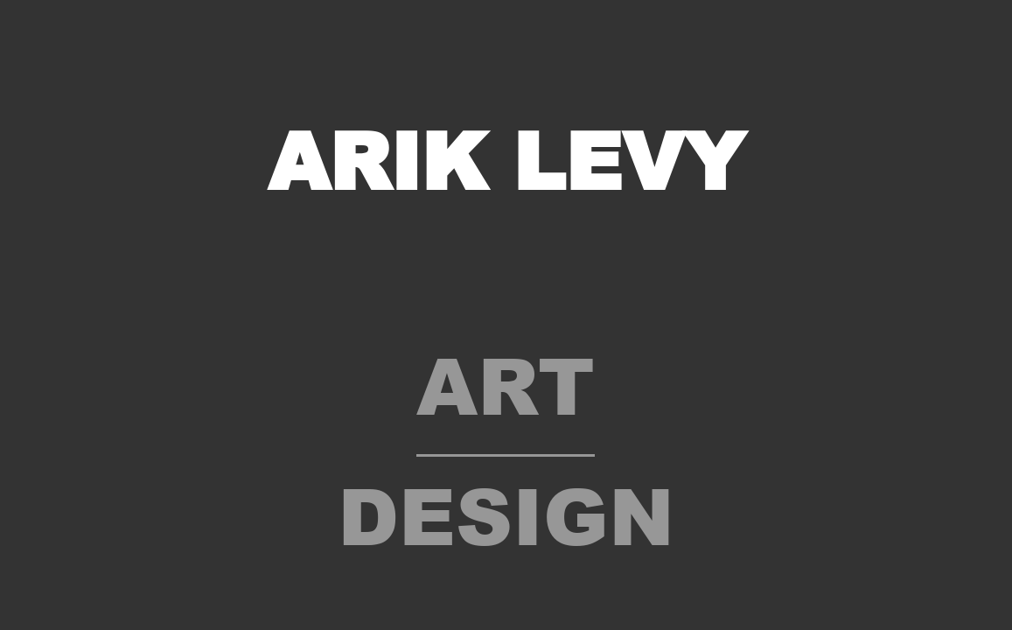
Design (506, 514)
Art (505, 383)
